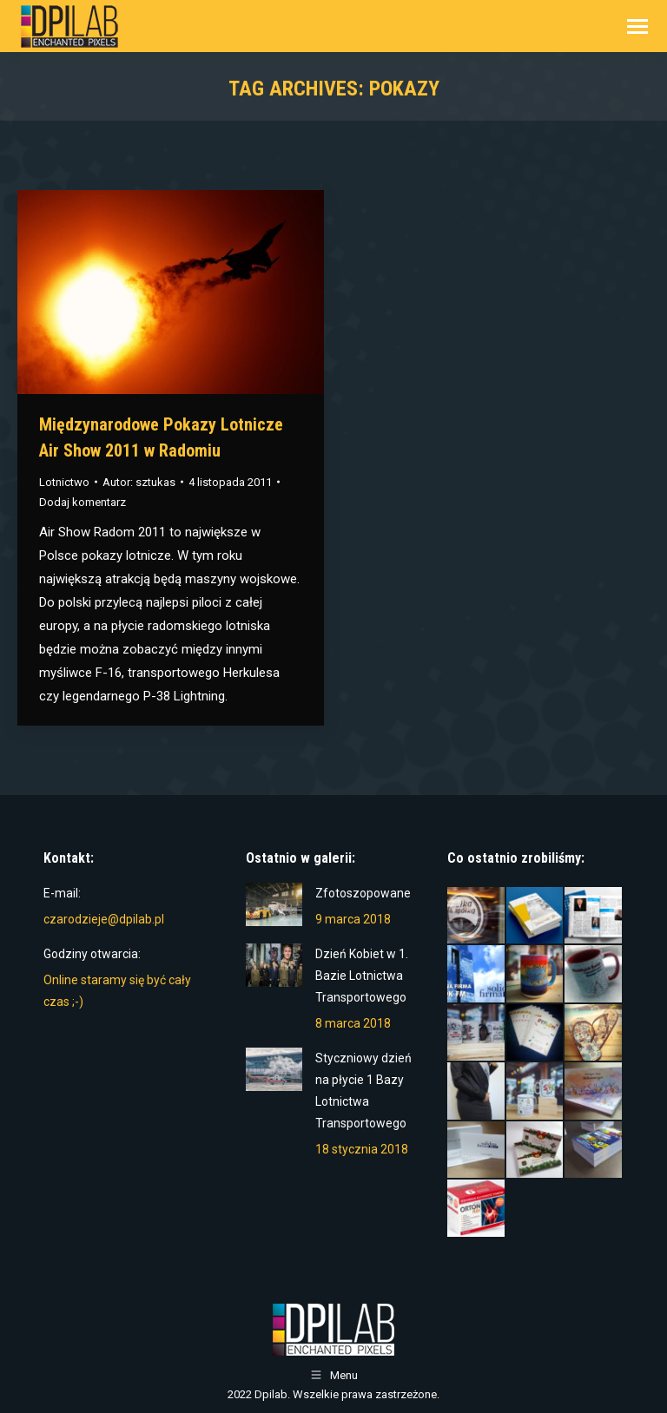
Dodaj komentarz (82, 502)
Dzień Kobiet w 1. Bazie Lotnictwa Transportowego (361, 975)
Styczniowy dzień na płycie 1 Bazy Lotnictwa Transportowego (363, 1090)
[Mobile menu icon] (637, 26)
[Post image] (274, 904)
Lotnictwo (64, 482)
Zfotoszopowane (363, 893)
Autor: (138, 482)
